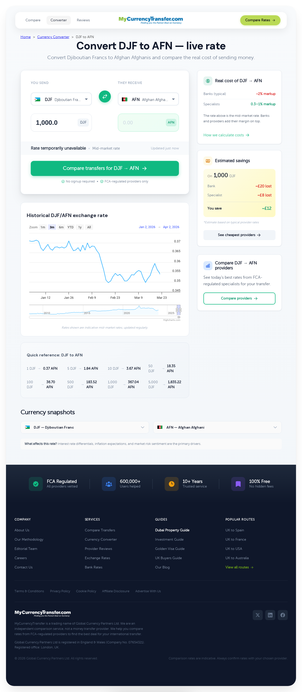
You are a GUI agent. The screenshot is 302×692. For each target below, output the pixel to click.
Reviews (83, 20)
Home (26, 37)
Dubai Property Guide (172, 530)
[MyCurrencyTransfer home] (151, 20)
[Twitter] (258, 615)
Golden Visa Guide (170, 549)
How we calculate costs (226, 135)
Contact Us (24, 567)
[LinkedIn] (270, 615)
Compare (33, 20)
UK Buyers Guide (168, 558)
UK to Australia (237, 558)
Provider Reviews (98, 549)
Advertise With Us (148, 591)
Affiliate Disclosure (115, 591)
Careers (21, 558)
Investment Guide (169, 539)
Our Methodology (29, 539)
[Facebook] (283, 615)
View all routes (239, 567)
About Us (22, 530)
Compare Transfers (100, 530)
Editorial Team (26, 549)
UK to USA (233, 549)
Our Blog (162, 567)
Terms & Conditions (29, 591)
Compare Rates (260, 20)
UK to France (235, 539)
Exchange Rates (97, 558)
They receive (130, 83)
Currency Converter (53, 37)
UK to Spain (234, 530)
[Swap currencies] (105, 96)
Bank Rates (93, 567)
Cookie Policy (86, 591)
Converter (59, 20)
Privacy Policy (60, 591)
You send (40, 83)
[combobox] (61, 99)
